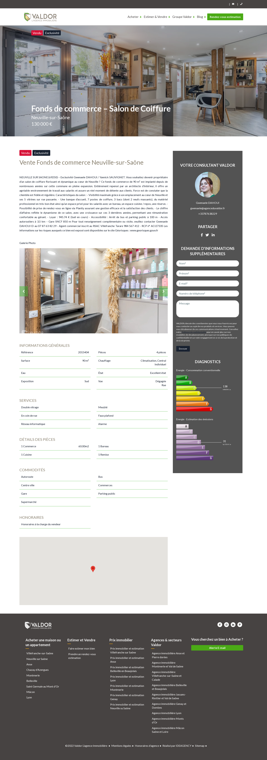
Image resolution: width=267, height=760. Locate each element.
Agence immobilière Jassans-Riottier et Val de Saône (169, 696)
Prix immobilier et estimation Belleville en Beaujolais (127, 669)
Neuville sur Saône (37, 658)
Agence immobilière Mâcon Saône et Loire (168, 729)
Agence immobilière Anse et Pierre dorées (168, 655)
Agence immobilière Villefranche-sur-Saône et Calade (167, 675)
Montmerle (33, 675)
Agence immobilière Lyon (166, 713)
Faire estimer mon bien (81, 648)
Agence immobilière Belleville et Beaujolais (169, 686)
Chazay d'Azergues (37, 669)
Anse (29, 664)
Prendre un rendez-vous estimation (82, 655)
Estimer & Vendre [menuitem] (155, 17)
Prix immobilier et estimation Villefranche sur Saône (127, 650)
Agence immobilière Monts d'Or (168, 720)
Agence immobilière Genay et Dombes (169, 705)
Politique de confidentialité (194, 332)
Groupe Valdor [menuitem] (182, 17)
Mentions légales (121, 745)
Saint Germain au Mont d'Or (42, 686)
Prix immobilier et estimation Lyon (127, 678)
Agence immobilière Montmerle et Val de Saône (167, 664)
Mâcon (30, 691)
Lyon (29, 697)
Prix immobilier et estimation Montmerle (127, 687)
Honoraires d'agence (147, 745)
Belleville (31, 680)
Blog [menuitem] (200, 17)
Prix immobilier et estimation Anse (127, 659)
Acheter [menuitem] (133, 17)
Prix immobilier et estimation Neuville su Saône (127, 706)
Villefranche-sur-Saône (39, 653)
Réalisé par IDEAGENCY (176, 745)
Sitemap (200, 745)
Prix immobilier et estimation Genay (127, 696)
